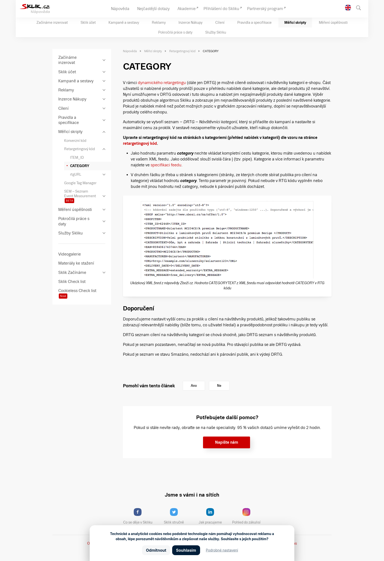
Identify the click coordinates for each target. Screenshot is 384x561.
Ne (219, 386)
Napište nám (226, 442)
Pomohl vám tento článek (149, 385)
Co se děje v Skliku (139, 516)
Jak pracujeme (213, 516)
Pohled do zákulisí (248, 516)
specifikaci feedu (166, 165)
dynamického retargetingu (162, 82)
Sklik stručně (178, 516)
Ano (194, 386)
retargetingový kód (140, 143)
